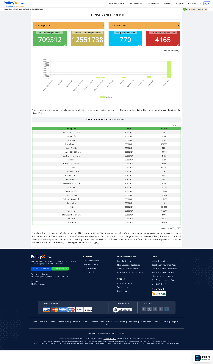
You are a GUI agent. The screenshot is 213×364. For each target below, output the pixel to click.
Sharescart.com (145, 335)
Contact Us (76, 335)
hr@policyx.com (38, 297)
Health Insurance (117, 3)
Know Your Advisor (161, 335)
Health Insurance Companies (164, 282)
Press (35, 335)
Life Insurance (153, 3)
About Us (43, 335)
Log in (206, 3)
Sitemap (86, 335)
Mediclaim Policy (159, 297)
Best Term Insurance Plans (163, 293)
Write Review (120, 335)
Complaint (174, 335)
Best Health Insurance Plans (164, 278)
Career (52, 335)
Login (107, 337)
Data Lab (109, 335)
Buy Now (192, 3)
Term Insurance (135, 3)
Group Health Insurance (127, 282)
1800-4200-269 (61, 290)
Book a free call (41, 282)
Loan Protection (124, 274)
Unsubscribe (132, 335)
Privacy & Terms (97, 335)
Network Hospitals (160, 274)
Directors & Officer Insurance (130, 286)
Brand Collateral (63, 335)
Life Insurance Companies (163, 290)
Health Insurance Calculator (164, 286)
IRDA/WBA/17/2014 (110, 352)
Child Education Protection (128, 278)
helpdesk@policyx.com (42, 290)
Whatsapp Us (60, 282)
